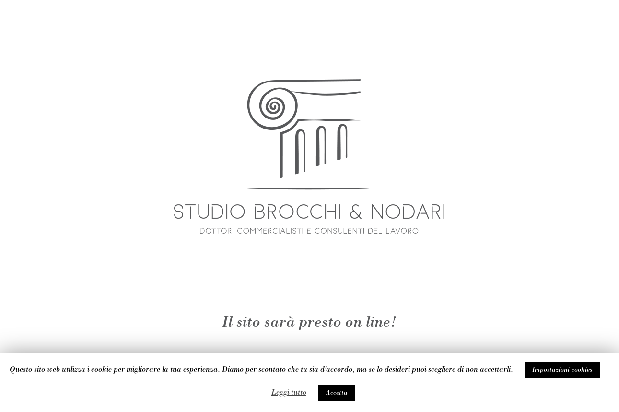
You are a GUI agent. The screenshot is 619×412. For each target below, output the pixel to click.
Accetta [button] (337, 393)
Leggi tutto (288, 393)
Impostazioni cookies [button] (562, 370)
